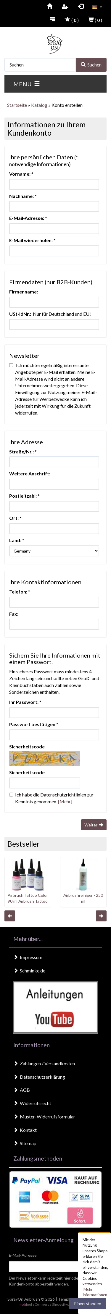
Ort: (14, 518)
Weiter (93, 824)
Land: (15, 540)
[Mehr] (65, 801)
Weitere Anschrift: (29, 473)
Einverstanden (87, 1303)
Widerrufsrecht (32, 1103)
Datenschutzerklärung (39, 1077)
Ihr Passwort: (23, 702)
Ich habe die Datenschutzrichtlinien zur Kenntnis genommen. (51, 798)
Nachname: (21, 196)
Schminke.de (29, 970)
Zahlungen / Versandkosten (44, 1063)
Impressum (27, 957)
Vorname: (19, 174)
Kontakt (25, 1130)
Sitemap (24, 1143)
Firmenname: (23, 291)
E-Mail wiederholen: (31, 240)
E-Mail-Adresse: (26, 218)
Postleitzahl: (23, 496)
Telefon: (18, 591)
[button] (97, 6)
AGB (21, 1090)
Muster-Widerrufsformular (44, 1116)
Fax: (13, 614)
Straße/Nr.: (21, 451)
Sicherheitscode (27, 746)
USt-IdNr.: (20, 314)
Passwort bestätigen (32, 724)
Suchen (91, 64)
